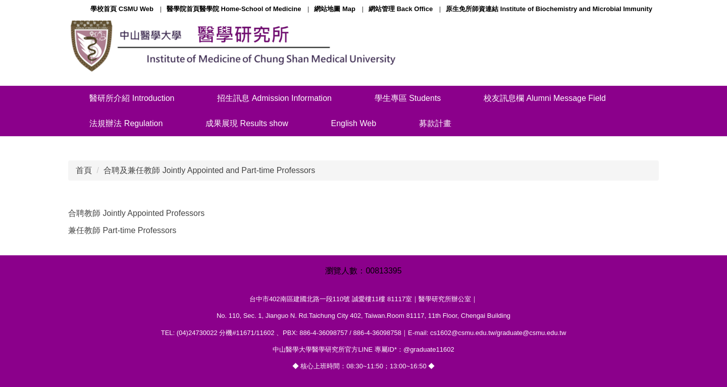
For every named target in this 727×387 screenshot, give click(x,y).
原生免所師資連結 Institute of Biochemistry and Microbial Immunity (549, 9)
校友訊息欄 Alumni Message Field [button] (545, 98)
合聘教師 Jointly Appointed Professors (136, 213)
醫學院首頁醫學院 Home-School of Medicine (234, 9)
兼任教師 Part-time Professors (122, 230)
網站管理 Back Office (401, 9)
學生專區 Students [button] (408, 98)
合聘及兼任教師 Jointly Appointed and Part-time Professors (209, 170)
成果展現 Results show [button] (246, 123)
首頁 (84, 170)
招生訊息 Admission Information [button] (274, 98)
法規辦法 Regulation (126, 123)
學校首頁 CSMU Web (121, 9)
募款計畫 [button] (435, 123)
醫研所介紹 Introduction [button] (131, 98)
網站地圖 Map (334, 9)
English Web (354, 123)
